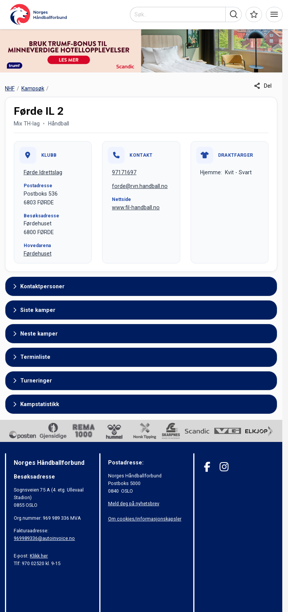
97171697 (124, 172)
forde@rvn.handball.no (140, 186)
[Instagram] (224, 467)
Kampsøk (32, 88)
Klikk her (39, 556)
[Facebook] (207, 467)
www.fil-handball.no (136, 207)
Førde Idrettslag (43, 172)
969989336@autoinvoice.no (44, 538)
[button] (233, 14)
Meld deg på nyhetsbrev (133, 503)
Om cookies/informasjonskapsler (144, 519)
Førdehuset (38, 254)
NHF (10, 88)
